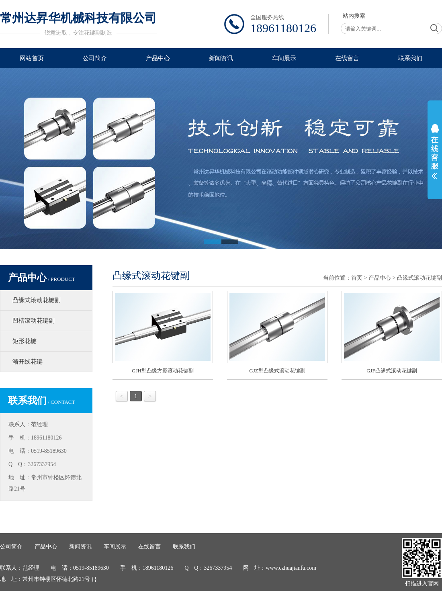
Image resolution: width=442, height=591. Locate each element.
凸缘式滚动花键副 (36, 300)
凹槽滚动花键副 (33, 320)
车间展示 (284, 58)
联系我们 (410, 58)
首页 (356, 278)
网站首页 (32, 58)
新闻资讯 (221, 58)
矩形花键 (24, 341)
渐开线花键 (27, 361)
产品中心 (158, 58)
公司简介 (95, 58)
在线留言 (347, 58)
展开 (435, 151)
